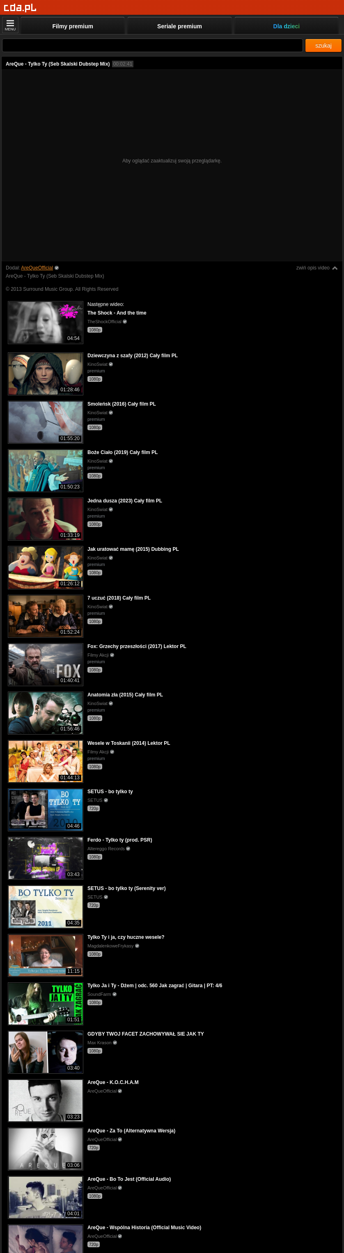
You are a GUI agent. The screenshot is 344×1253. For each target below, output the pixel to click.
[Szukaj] (152, 45)
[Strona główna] (20, 8)
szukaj (323, 45)
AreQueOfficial (37, 268)
